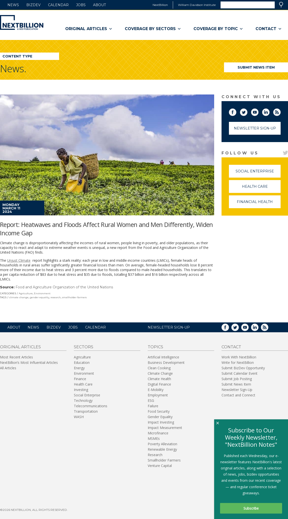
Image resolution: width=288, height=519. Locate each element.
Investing (81, 389)
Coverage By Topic (218, 29)
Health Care (261, 188)
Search (281, 5)
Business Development (166, 362)
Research (155, 454)
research (55, 297)
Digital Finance (159, 384)
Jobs (81, 5)
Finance (80, 378)
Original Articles (88, 29)
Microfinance (158, 433)
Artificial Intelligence (163, 357)
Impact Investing (161, 422)
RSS (280, 111)
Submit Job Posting (237, 378)
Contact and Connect (238, 395)
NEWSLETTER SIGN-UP (169, 327)
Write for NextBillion (238, 362)
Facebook (228, 329)
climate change (19, 297)
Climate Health (159, 378)
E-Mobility (155, 389)
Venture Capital (160, 465)
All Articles (8, 368)
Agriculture (26, 293)
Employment (158, 395)
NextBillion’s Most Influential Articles (29, 362)
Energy (79, 368)
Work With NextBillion (239, 357)
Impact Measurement (165, 427)
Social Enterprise (258, 173)
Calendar (58, 5)
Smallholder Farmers (164, 460)
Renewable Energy (162, 449)
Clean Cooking (159, 368)
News (13, 5)
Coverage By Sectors (153, 29)
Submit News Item (256, 67)
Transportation (86, 411)
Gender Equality (160, 416)
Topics (155, 347)
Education (82, 362)
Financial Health (259, 204)
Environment (42, 293)
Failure (153, 406)
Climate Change (160, 373)
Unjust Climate (19, 260)
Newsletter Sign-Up (255, 128)
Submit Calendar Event (239, 373)
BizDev (33, 5)
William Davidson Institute (197, 5)
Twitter (238, 329)
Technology (83, 400)
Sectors (83, 347)
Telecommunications (90, 406)
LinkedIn (269, 111)
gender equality (39, 297)
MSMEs (154, 438)
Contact (269, 29)
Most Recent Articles (16, 357)
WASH (79, 416)
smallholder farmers (74, 297)
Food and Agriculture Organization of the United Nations (64, 287)
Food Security (159, 411)
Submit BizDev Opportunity (243, 368)
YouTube (248, 329)
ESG (151, 400)
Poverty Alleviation (162, 444)
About (99, 5)
